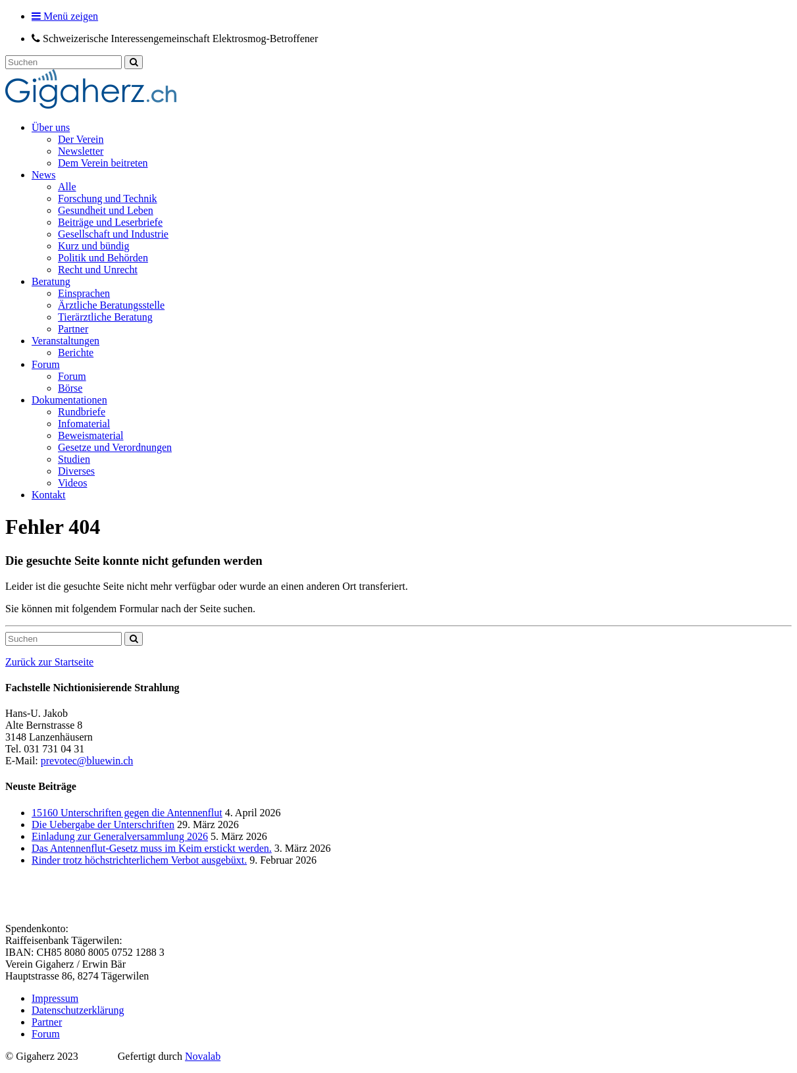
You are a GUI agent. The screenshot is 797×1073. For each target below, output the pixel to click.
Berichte (75, 352)
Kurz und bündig (93, 245)
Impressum (55, 998)
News (43, 174)
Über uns (51, 127)
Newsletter (80, 151)
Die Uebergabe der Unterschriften (103, 824)
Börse (70, 388)
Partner (73, 328)
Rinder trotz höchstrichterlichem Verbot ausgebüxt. (139, 860)
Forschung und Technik (107, 198)
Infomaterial (84, 423)
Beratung (51, 281)
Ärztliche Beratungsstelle (111, 305)
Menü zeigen (65, 16)
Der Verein (80, 139)
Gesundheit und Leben (105, 210)
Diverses (76, 471)
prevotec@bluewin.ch (87, 760)
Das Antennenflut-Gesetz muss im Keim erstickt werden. (152, 848)
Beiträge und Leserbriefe (110, 222)
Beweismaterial (91, 435)
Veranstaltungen (65, 340)
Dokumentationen (69, 400)
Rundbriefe (81, 411)
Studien (74, 459)
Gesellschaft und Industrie (113, 234)
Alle (67, 186)
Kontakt (49, 494)
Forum (46, 364)
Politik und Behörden (103, 257)
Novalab (202, 1056)
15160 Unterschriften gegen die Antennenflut (127, 812)
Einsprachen (84, 293)
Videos (72, 482)
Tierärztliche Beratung (105, 317)
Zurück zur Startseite (49, 661)
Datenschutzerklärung (78, 1010)
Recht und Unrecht (98, 269)
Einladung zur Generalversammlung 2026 (120, 836)
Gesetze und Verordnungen (115, 447)
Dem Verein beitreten (103, 163)
